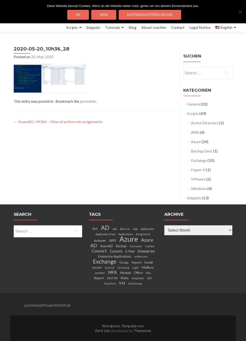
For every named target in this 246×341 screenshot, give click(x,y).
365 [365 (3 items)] (95, 229)
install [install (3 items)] (149, 262)
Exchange (199, 160)
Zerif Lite (103, 330)
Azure (196, 141)
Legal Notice (199, 27)
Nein (104, 15)
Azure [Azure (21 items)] (128, 239)
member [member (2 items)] (100, 272)
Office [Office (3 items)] (138, 273)
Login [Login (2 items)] (135, 267)
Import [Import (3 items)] (136, 262)
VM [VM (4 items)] (122, 283)
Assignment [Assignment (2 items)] (143, 234)
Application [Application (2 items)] (147, 228)
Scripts (72, 27)
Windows (199, 188)
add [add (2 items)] (114, 228)
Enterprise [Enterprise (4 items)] (146, 251)
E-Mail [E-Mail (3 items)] (130, 251)
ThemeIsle (142, 330)
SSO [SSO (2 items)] (149, 278)
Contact (177, 27)
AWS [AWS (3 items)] (112, 240)
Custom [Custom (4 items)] (116, 251)
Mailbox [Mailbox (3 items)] (148, 267)
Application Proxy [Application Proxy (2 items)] (105, 234)
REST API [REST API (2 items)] (112, 278)
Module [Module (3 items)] (125, 273)
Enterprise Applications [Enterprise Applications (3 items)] (114, 256)
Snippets (93, 27)
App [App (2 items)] (135, 228)
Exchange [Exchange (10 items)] (104, 261)
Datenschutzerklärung (150, 15)
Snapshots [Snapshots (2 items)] (138, 278)
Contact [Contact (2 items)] (149, 246)
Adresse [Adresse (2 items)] (125, 228)
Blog (132, 27)
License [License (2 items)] (109, 267)
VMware (198, 179)
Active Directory (205, 122)
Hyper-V (198, 169)
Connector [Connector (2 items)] (136, 246)
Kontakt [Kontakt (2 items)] (97, 267)
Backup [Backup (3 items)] (121, 246)
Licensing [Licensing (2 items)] (123, 267)
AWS (195, 132)
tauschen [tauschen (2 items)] (110, 283)
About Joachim (153, 27)
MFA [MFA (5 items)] (112, 272)
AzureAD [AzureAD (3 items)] (106, 246)
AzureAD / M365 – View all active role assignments (58, 121)
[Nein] (240, 11)
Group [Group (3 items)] (124, 262)
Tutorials (112, 27)
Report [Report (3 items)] (99, 278)
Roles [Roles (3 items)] (125, 278)
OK (78, 15)
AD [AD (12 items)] (105, 227)
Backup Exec (201, 151)
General (193, 104)
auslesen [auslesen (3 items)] (100, 240)
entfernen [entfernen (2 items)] (141, 256)
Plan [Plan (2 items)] (148, 272)
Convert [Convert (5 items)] (99, 250)
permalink (88, 101)
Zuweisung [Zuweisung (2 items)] (135, 283)
